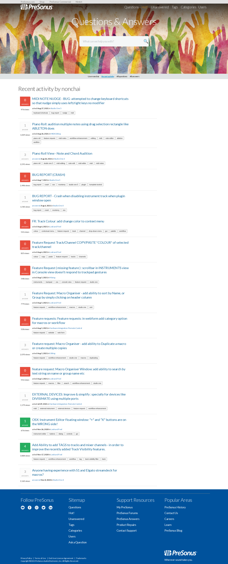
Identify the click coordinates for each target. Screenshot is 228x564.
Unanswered (160, 7)
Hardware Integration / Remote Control (66, 328)
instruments (38, 282)
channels (82, 257)
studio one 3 (48, 163)
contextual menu (47, 231)
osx (53, 185)
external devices (64, 408)
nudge (64, 113)
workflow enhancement (78, 138)
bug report (55, 113)
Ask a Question (78, 542)
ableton (119, 138)
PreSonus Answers (128, 519)
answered (36, 159)
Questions (131, 7)
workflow (122, 231)
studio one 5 (73, 185)
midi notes (62, 138)
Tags (175, 7)
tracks (73, 257)
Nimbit (79, 1)
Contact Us (171, 513)
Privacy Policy (26, 558)
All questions (122, 76)
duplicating (93, 358)
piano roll (37, 138)
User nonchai (93, 76)
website (51, 333)
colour (36, 231)
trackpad (49, 282)
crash (47, 185)
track (74, 231)
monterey (62, 185)
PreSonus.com (28, 1)
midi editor (82, 163)
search (66, 383)
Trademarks (81, 558)
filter (58, 383)
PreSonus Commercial (60, 1)
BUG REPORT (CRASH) (48, 175)
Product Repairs (126, 524)
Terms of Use (40, 558)
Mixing (52, 277)
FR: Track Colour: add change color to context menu (68, 221)
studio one (94, 282)
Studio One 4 (58, 480)
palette (113, 231)
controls (69, 434)
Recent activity (107, 76)
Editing (52, 353)
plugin (83, 185)
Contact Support (127, 530)
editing (93, 138)
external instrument (47, 408)
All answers (134, 76)
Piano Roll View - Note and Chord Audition (62, 153)
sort (90, 307)
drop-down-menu (95, 231)
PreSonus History (175, 507)
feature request (49, 138)
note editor (110, 138)
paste (51, 257)
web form (61, 333)
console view (66, 282)
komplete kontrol (95, 185)
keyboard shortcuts (41, 113)
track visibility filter (92, 459)
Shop (42, 1)
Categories (188, 7)
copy (43, 257)
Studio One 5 (56, 108)
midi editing (60, 163)
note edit (71, 163)
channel (82, 231)
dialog (61, 434)
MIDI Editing (55, 133)
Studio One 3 (59, 159)
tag (80, 459)
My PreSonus (125, 507)
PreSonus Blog (173, 530)
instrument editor (40, 434)
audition (37, 142)
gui (106, 231)
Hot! (145, 7)
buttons (52, 434)
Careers (169, 519)
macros (72, 307)
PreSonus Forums (127, 513)
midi (72, 113)
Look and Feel (55, 226)
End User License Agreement (61, 558)
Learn (168, 524)
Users (202, 7)
